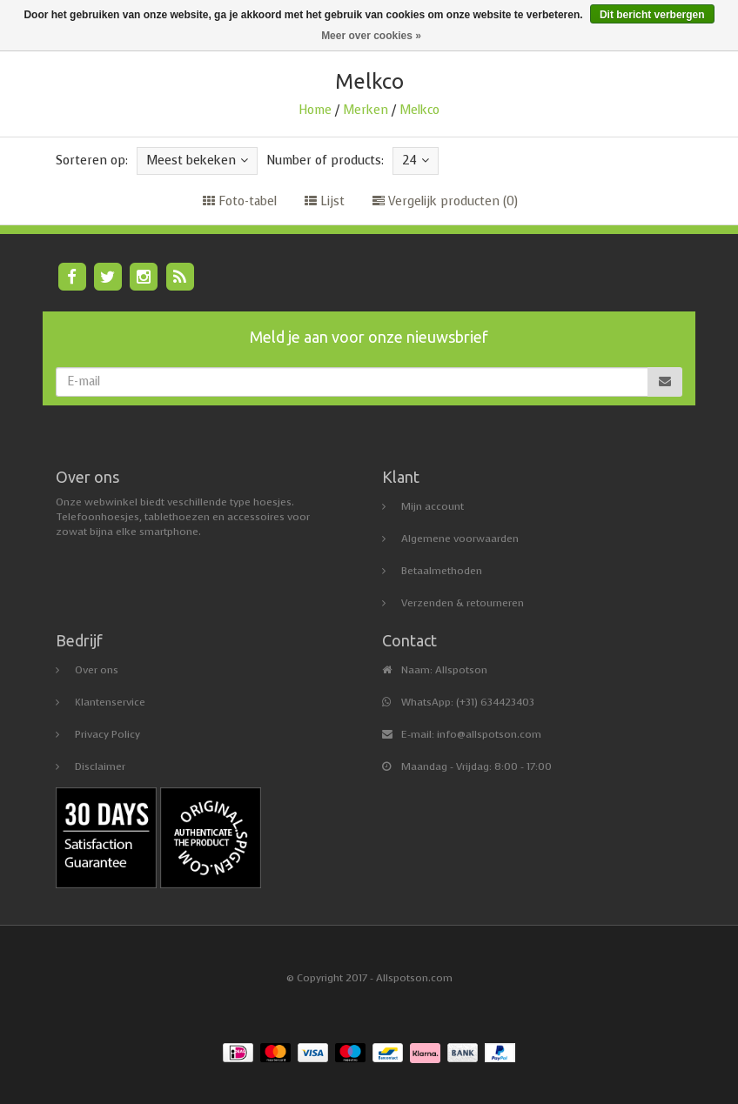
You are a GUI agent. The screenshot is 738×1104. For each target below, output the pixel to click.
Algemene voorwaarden (460, 538)
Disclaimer (100, 766)
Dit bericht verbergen (652, 15)
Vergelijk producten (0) (445, 201)
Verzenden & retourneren (462, 603)
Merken (365, 110)
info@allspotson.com (489, 734)
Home (315, 110)
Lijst (325, 201)
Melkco (419, 110)
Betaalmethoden (441, 571)
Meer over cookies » (371, 36)
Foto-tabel (240, 201)
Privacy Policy (107, 734)
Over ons (96, 670)
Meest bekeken (197, 160)
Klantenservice (110, 702)
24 (415, 160)
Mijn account (432, 506)
